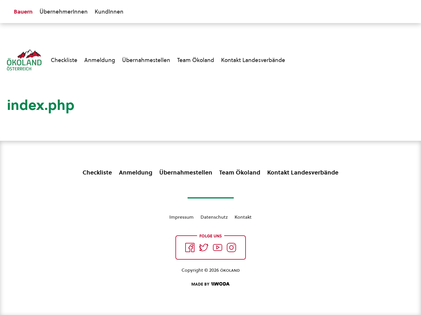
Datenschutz (214, 217)
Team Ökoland (195, 60)
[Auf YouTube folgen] (217, 247)
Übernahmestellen (146, 60)
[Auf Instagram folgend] (231, 247)
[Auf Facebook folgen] (190, 247)
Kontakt (243, 217)
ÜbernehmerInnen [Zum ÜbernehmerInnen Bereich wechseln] (64, 11)
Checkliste (64, 60)
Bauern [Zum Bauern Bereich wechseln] (23, 11)
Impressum (181, 217)
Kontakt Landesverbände (253, 60)
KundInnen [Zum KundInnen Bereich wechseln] (109, 11)
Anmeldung (99, 60)
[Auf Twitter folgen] (204, 247)
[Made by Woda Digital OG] (210, 284)
